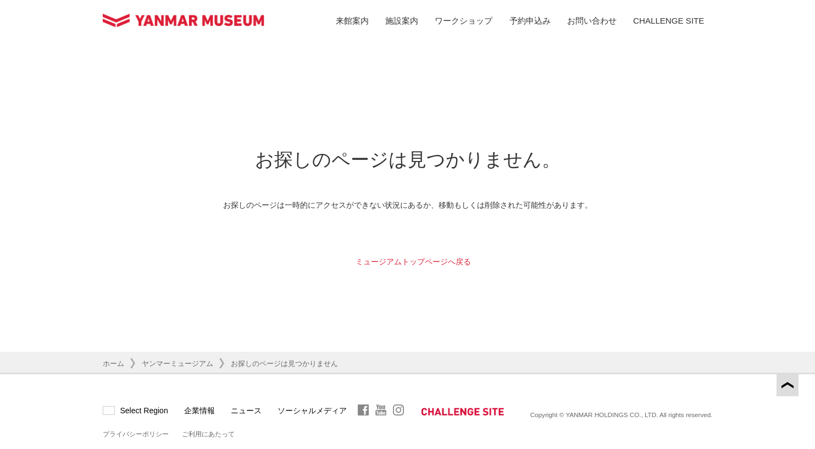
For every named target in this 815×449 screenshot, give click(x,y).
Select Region (144, 410)
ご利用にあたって (208, 434)
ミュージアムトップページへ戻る (413, 261)
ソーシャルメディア (312, 410)
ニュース (246, 410)
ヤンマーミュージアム (177, 363)
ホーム (113, 363)
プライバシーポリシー (136, 434)
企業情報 (199, 410)
